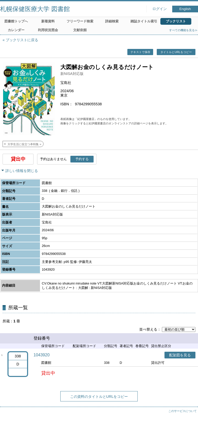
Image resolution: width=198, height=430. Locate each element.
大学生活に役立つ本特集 (23, 144)
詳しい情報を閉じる (21, 171)
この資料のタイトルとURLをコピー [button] (99, 396)
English (185, 9)
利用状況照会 (48, 30)
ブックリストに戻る (22, 40)
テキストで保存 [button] (140, 52)
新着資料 (48, 21)
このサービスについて (182, 410)
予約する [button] (82, 159)
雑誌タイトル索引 (143, 21)
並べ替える (148, 329)
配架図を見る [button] (180, 355)
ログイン (159, 9)
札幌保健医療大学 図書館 (35, 8)
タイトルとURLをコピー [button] (176, 52)
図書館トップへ (16, 21)
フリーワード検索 (80, 21)
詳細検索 (112, 21)
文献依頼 (80, 30)
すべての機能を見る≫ (183, 30)
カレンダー (16, 30)
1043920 (42, 355)
